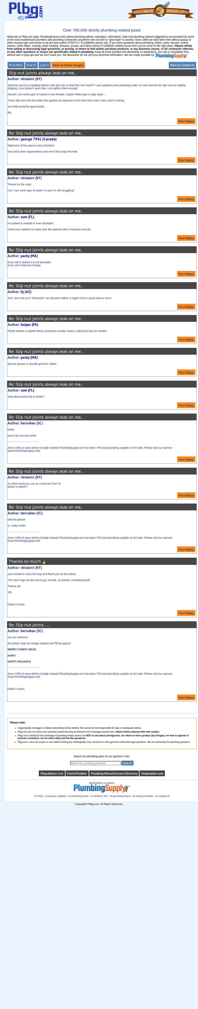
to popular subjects (56, 796)
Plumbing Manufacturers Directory (114, 773)
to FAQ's (38, 796)
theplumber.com (152, 773)
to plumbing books (78, 796)
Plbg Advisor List (52, 773)
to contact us (163, 796)
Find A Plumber (77, 773)
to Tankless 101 (99, 796)
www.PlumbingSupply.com (23, 450)
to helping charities (143, 796)
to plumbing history (120, 796)
